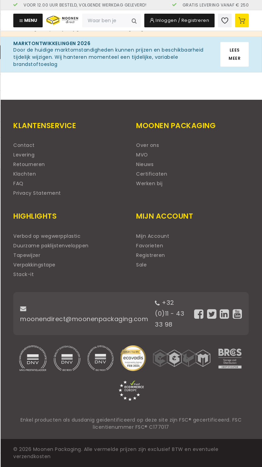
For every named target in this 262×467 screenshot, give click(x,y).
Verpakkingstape (34, 264)
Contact (24, 145)
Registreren (150, 255)
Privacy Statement (37, 193)
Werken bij (149, 183)
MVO (142, 154)
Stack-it (23, 274)
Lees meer (235, 54)
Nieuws (145, 164)
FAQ (18, 183)
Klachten (24, 173)
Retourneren (29, 164)
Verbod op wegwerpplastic (47, 236)
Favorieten (149, 245)
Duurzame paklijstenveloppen (51, 245)
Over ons (147, 145)
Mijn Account (152, 236)
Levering (23, 154)
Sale (141, 264)
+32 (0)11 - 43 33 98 (169, 313)
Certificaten (151, 173)
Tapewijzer (26, 255)
